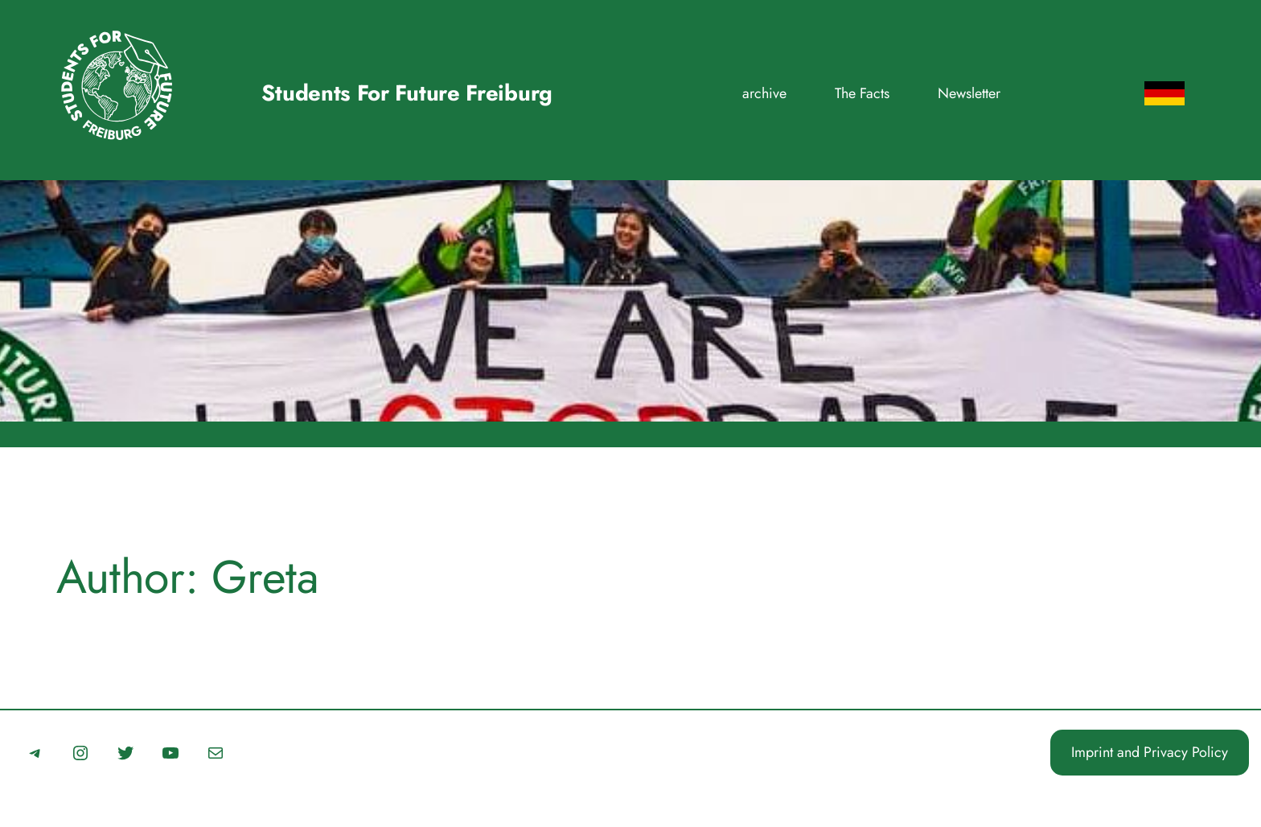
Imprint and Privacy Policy (1149, 752)
